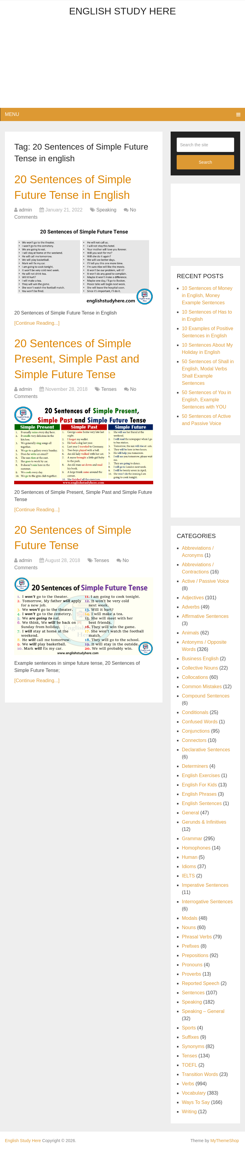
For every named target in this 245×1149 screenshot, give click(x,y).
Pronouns (192, 964)
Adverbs (191, 606)
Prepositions (195, 955)
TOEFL (189, 1065)
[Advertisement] (122, 66)
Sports (189, 1027)
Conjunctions (196, 731)
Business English (200, 658)
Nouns (189, 927)
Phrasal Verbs (197, 936)
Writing (189, 1111)
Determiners (195, 766)
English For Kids (199, 784)
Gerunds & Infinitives (204, 822)
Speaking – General (203, 1011)
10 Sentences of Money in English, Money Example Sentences (207, 295)
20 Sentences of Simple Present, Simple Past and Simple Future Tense (78, 360)
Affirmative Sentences (205, 616)
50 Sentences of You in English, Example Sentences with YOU (206, 399)
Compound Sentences (205, 695)
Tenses (109, 391)
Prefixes (190, 946)
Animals (190, 632)
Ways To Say (195, 1102)
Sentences (193, 992)
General (190, 812)
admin (25, 211)
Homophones (196, 847)
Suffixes (190, 1037)
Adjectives (193, 597)
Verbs (188, 1083)
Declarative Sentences (206, 749)
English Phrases (199, 794)
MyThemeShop (224, 1140)
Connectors (194, 740)
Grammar (192, 838)
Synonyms (193, 1046)
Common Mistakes (202, 686)
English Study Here (122, 11)
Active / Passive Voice (205, 581)
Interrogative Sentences (207, 901)
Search (205, 162)
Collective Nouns (200, 667)
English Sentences (202, 803)
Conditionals (195, 712)
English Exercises (201, 775)
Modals (189, 918)
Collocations (195, 677)
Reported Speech (200, 983)
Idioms (189, 866)
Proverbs (191, 974)
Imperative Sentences (205, 885)
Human (189, 857)
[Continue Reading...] (36, 324)
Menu (12, 114)
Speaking (106, 211)
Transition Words (200, 1074)
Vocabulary (194, 1093)
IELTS (188, 875)
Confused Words (200, 721)
